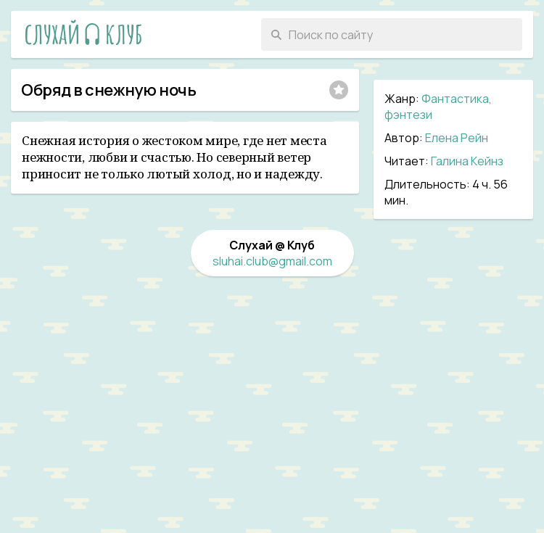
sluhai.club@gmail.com (272, 261)
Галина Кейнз (467, 161)
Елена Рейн (456, 138)
